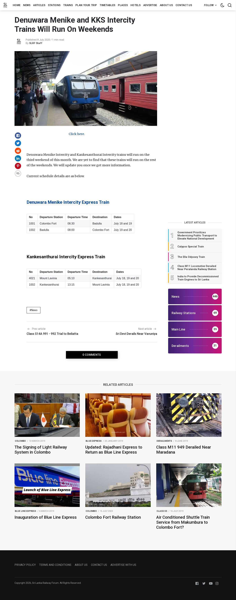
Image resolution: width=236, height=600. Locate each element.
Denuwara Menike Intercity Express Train (68, 202)
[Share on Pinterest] (18, 166)
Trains (68, 5)
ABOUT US (81, 565)
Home (16, 5)
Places (123, 5)
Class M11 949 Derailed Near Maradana (183, 450)
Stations (54, 5)
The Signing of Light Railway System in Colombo (41, 450)
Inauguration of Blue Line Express (46, 517)
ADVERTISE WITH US (123, 565)
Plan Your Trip (86, 5)
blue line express (25, 511)
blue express (94, 441)
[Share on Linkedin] (18, 158)
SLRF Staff (35, 43)
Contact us (184, 5)
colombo (20, 441)
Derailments (164, 441)
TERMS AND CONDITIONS (55, 565)
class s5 (162, 511)
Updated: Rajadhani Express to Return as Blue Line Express (113, 450)
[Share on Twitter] (18, 143)
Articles (39, 5)
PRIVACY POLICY (25, 565)
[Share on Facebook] (18, 135)
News (26, 5)
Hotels (136, 5)
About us (166, 5)
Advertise (150, 5)
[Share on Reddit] (18, 151)
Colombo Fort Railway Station (113, 517)
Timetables (107, 5)
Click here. (77, 134)
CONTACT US (99, 565)
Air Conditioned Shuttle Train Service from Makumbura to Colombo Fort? (183, 522)
